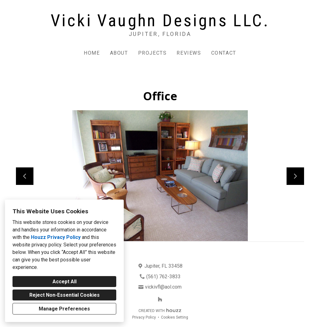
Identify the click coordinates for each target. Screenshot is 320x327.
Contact (223, 53)
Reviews (189, 53)
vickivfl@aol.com (163, 287)
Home (92, 53)
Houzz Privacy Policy (56, 237)
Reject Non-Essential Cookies (64, 295)
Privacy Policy (144, 317)
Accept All (64, 282)
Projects (152, 53)
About (119, 53)
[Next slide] (295, 176)
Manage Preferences (64, 309)
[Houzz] (160, 299)
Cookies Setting (174, 317)
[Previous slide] (24, 176)
